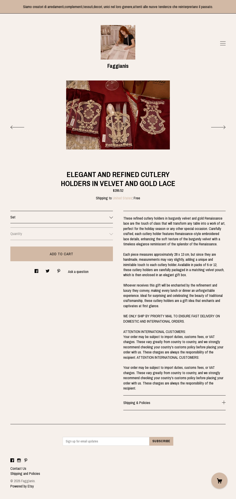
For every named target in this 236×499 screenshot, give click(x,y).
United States (122, 198)
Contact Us (18, 468)
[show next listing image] (214, 126)
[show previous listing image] (21, 126)
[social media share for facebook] (36, 269)
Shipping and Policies (25, 473)
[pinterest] (26, 460)
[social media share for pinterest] (59, 269)
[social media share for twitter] (48, 269)
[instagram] (19, 460)
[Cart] (219, 481)
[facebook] (12, 460)
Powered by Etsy (22, 486)
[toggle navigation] (223, 43)
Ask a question (78, 271)
